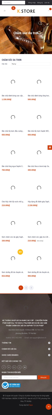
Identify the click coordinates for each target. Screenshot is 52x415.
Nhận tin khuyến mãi (11, 372)
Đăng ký (40, 3)
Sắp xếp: (5, 64)
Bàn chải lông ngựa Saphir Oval (13, 166)
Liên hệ (46, 3)
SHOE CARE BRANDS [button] (26, 355)
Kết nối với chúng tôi (12, 361)
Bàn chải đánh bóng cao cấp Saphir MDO (17, 96)
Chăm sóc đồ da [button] (26, 349)
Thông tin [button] (26, 343)
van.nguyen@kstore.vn (37, 338)
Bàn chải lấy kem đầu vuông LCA (14, 131)
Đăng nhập (32, 3)
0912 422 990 (17, 338)
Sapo (31, 405)
